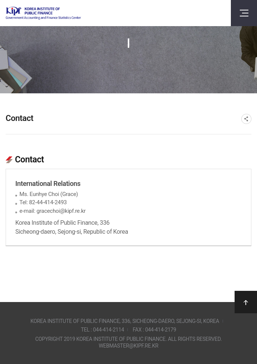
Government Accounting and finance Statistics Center (43, 13)
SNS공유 (246, 119)
